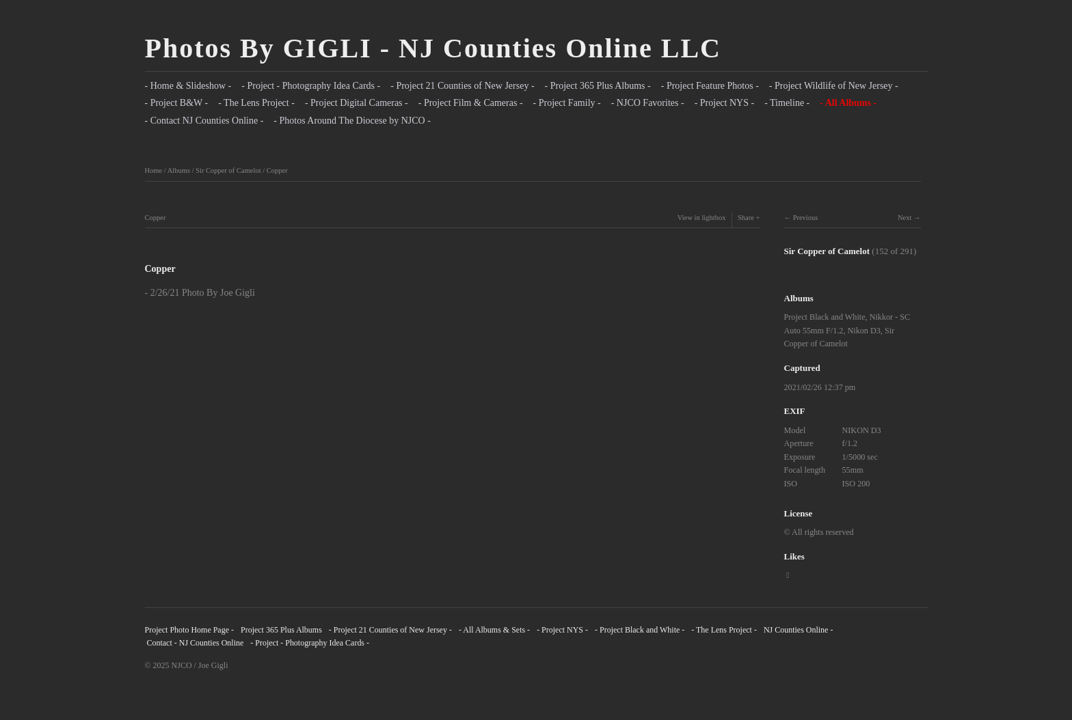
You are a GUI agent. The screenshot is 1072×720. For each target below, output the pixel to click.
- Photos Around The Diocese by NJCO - (352, 120)
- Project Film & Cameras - (470, 103)
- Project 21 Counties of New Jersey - (462, 86)
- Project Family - (567, 103)
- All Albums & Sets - (494, 630)
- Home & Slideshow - (188, 86)
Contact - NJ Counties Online (194, 643)
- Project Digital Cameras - (356, 103)
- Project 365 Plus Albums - (598, 86)
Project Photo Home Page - (189, 630)
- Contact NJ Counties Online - (204, 120)
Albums (179, 170)
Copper (277, 170)
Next (904, 217)
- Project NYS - (725, 103)
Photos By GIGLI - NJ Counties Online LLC (433, 48)
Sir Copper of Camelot (228, 170)
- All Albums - (848, 103)
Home (154, 170)
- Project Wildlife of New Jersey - (833, 86)
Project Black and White (825, 317)
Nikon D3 (864, 330)
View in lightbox (702, 217)
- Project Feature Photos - (710, 86)
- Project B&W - (177, 103)
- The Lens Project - (256, 103)
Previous (805, 217)
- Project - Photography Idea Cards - (310, 86)
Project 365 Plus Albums (281, 630)
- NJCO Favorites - (647, 103)
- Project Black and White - (639, 630)
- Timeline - (786, 103)
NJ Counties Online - (798, 630)
